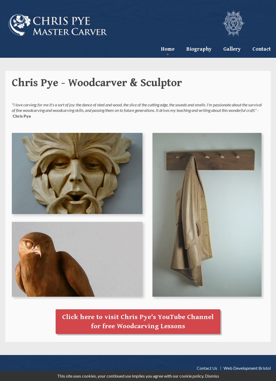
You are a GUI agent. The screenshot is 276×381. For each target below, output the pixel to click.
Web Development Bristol (247, 368)
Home (167, 49)
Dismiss (212, 375)
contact (261, 49)
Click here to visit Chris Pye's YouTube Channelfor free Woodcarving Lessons (138, 321)
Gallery (232, 49)
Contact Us (207, 368)
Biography (198, 49)
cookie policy (191, 375)
